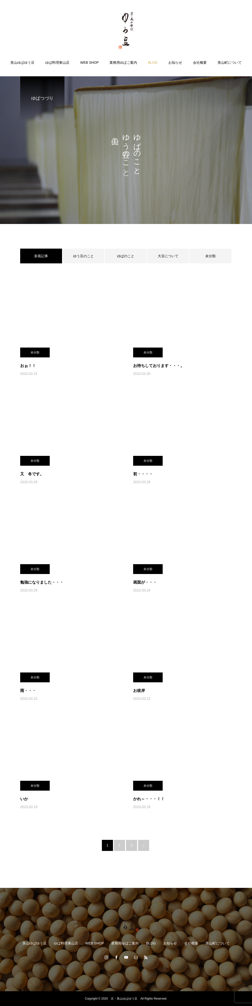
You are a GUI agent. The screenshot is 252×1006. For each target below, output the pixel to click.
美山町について (230, 62)
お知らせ (175, 62)
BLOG (153, 62)
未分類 (210, 256)
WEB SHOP (89, 62)
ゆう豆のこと (83, 256)
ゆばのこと (125, 256)
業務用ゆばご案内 (123, 62)
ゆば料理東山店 (57, 62)
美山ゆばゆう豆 (22, 62)
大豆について (168, 256)
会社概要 (200, 62)
